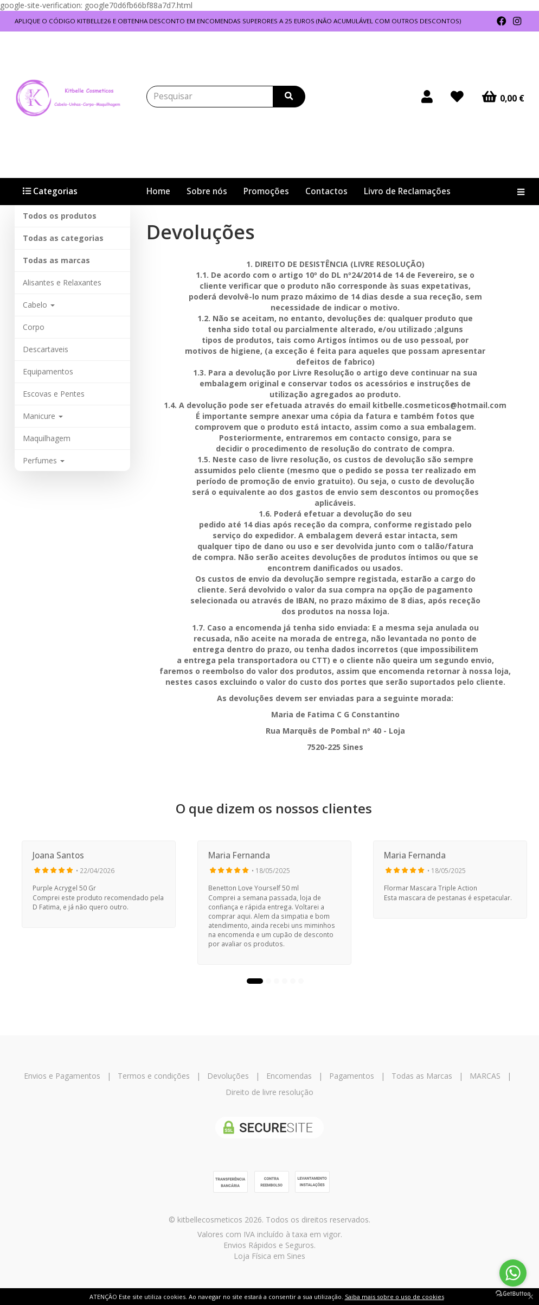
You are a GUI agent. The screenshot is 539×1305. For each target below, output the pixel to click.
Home (158, 191)
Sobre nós (207, 191)
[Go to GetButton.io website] (513, 1293)
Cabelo (39, 305)
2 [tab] (268, 981)
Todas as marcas (56, 260)
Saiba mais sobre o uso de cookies (394, 1297)
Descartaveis (45, 349)
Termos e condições (154, 1076)
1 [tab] (255, 981)
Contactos (326, 191)
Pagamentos (351, 1076)
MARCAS (485, 1076)
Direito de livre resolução (269, 1092)
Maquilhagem (46, 438)
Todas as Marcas (422, 1076)
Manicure (43, 416)
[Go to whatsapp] (513, 1273)
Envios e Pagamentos (62, 1076)
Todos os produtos (60, 216)
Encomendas (289, 1076)
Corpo (33, 327)
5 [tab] (293, 981)
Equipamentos (48, 371)
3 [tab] (276, 981)
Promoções (266, 191)
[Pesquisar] (289, 96)
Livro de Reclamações (407, 191)
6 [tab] (301, 981)
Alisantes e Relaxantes (62, 282)
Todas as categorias (63, 238)
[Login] (427, 96)
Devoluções (228, 1076)
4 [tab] (284, 981)
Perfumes (44, 460)
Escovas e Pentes (54, 394)
